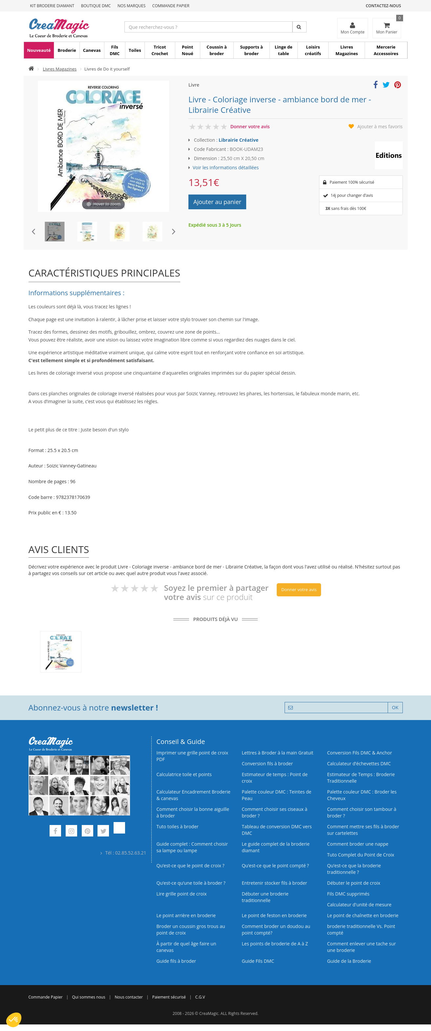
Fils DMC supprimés (348, 894)
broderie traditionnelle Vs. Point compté (361, 929)
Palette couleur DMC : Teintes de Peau (276, 795)
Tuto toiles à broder (178, 826)
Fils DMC (114, 50)
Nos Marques (131, 6)
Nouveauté (39, 50)
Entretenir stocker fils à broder (274, 883)
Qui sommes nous (88, 997)
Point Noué (187, 50)
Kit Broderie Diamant (52, 6)
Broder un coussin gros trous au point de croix (191, 929)
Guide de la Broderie (349, 961)
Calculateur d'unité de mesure (359, 904)
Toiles (135, 50)
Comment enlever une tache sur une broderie (361, 946)
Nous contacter (129, 997)
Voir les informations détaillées (226, 167)
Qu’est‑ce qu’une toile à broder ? (191, 883)
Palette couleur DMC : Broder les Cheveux (362, 795)
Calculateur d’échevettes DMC (359, 763)
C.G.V (200, 997)
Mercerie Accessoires (386, 50)
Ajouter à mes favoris (380, 126)
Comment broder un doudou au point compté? (276, 929)
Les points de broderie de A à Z (275, 943)
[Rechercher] (299, 26)
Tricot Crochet (159, 50)
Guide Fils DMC (258, 961)
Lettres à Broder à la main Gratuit (277, 753)
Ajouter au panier (217, 202)
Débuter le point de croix (353, 883)
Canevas (92, 50)
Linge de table (283, 50)
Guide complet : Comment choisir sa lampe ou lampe (192, 847)
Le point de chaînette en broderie (362, 915)
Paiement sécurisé (169, 997)
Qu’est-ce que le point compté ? (275, 865)
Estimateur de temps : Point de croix (275, 777)
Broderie (66, 50)
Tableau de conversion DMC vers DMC (277, 829)
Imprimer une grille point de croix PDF (192, 756)
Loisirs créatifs (313, 50)
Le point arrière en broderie (186, 915)
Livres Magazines (346, 50)
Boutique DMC (96, 6)
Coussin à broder (216, 50)
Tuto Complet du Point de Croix (360, 855)
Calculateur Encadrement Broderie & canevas (193, 795)
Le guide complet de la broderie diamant (276, 847)
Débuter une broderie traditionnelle (265, 897)
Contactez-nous (383, 6)
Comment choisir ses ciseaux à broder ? (274, 812)
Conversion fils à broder (267, 763)
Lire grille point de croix (182, 894)
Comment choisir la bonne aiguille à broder (193, 812)
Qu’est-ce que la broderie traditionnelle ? (354, 868)
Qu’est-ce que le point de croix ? (191, 865)
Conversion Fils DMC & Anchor (359, 753)
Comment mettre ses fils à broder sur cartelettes (363, 829)
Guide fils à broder (176, 961)
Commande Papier (170, 6)
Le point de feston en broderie (274, 915)
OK (395, 707)
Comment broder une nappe (357, 844)
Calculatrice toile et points (184, 774)
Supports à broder (251, 50)
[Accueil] (31, 69)
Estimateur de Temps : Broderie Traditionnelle (361, 777)
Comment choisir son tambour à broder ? (361, 812)
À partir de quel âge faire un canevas (186, 946)
